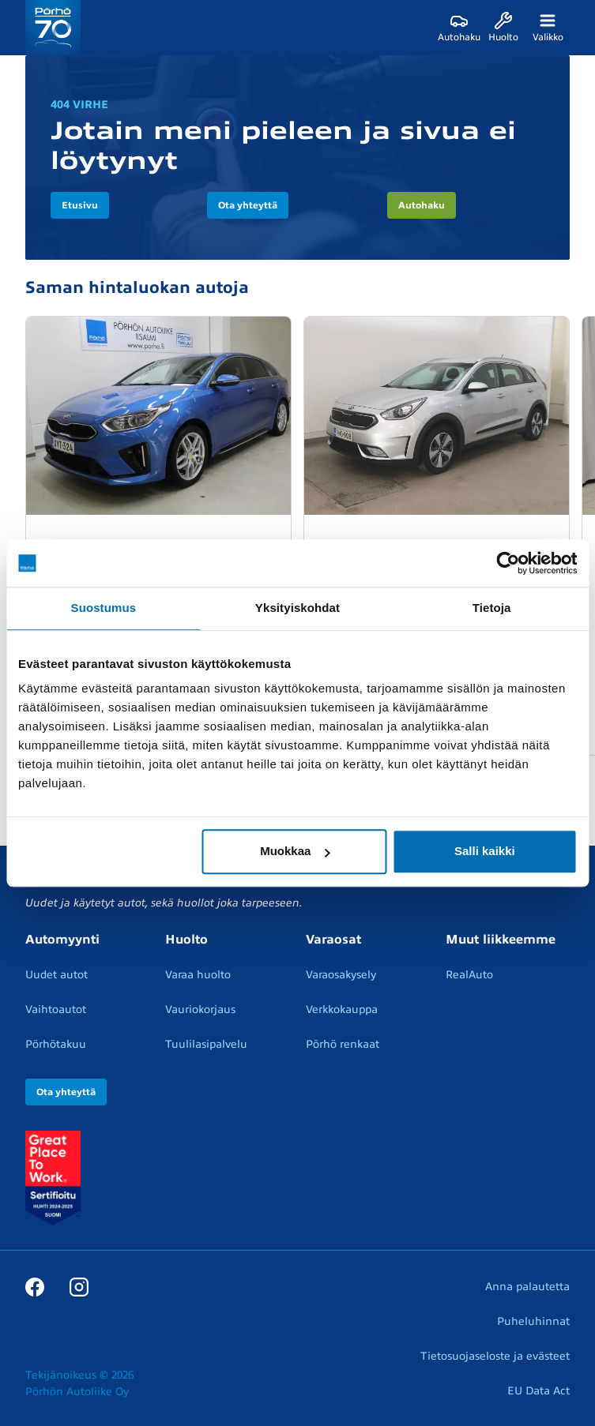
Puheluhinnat (533, 1321)
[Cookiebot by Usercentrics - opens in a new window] (508, 563)
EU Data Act (538, 1391)
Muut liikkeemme (500, 940)
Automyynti (62, 940)
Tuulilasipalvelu (206, 1044)
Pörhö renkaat (342, 1044)
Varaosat (333, 940)
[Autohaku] (459, 28)
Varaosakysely (341, 975)
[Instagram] (79, 1286)
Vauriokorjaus (200, 1009)
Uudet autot (56, 975)
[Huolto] (503, 28)
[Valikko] (547, 28)
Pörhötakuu (55, 1044)
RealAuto (469, 975)
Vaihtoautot (55, 1009)
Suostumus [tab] (104, 607)
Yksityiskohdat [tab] (297, 607)
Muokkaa (295, 850)
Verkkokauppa (342, 1009)
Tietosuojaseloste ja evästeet (495, 1356)
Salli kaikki (484, 850)
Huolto (186, 940)
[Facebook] (34, 1286)
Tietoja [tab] (492, 607)
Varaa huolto (198, 975)
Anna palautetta (527, 1287)
